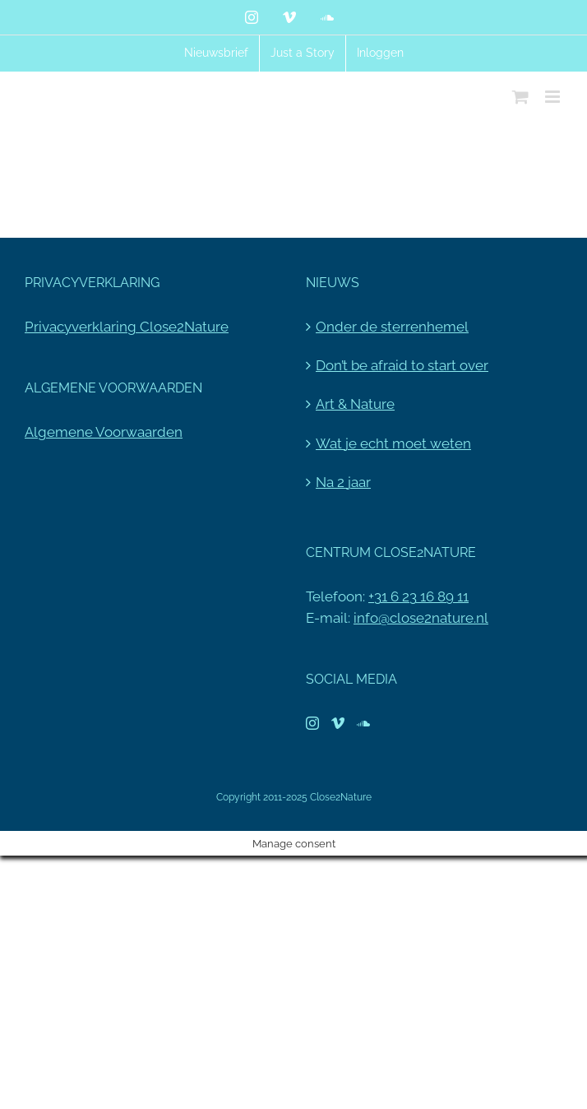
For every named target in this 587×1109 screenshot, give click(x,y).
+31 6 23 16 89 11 (418, 596)
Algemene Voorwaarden (104, 432)
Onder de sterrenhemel (392, 326)
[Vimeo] (337, 723)
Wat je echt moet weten (393, 443)
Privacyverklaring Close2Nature (127, 326)
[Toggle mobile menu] (553, 96)
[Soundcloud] (363, 723)
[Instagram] (312, 723)
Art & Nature (355, 404)
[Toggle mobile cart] (520, 96)
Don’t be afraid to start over (402, 365)
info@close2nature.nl (421, 618)
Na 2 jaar (343, 482)
